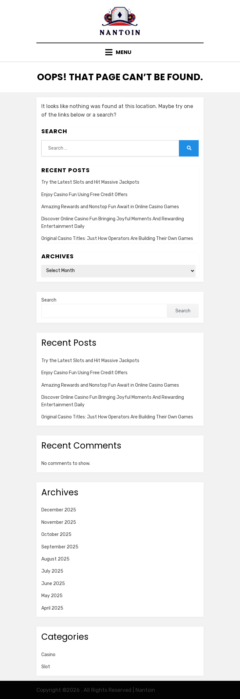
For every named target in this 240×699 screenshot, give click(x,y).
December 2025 (58, 510)
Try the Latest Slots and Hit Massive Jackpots (90, 182)
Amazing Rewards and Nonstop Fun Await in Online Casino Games (110, 207)
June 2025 (53, 583)
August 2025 (55, 559)
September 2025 (59, 547)
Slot (45, 667)
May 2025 (52, 595)
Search (48, 300)
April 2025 (52, 608)
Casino (48, 654)
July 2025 (52, 571)
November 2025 (58, 522)
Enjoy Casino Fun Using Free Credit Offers (84, 194)
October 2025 (56, 534)
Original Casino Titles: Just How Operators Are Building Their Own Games (117, 238)
